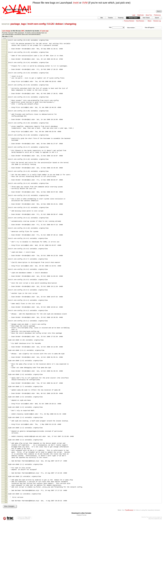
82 (6, 197)
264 (6, 550)
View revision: (131, 27)
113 (6, 257)
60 (6, 155)
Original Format (81, 573)
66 (6, 166)
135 (6, 299)
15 (6, 67)
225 (6, 473)
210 (6, 444)
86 (6, 205)
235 (6, 492)
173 (6, 372)
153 (6, 333)
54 (6, 143)
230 (6, 482)
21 (6, 78)
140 (6, 308)
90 (6, 213)
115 (6, 261)
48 (6, 131)
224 (6, 471)
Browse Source (133, 17)
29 (6, 94)
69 (6, 172)
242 (6, 507)
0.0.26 (50, 24)
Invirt (76, 2)
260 (6, 543)
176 (6, 378)
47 (6, 129)
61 (6, 156)
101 (6, 234)
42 (6, 119)
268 (6, 558)
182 (6, 390)
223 (6, 469)
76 (6, 186)
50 (6, 135)
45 (6, 125)
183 (6, 392)
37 (6, 110)
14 (6, 65)
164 (6, 354)
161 (6, 349)
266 (6, 554)
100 (6, 232)
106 (6, 243)
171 (6, 369)
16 (6, 69)
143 (6, 314)
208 (6, 440)
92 (6, 217)
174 (6, 375)
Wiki (101, 17)
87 (6, 207)
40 (6, 115)
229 (6, 480)
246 (6, 515)
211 (6, 446)
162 (6, 350)
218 (6, 459)
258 (6, 538)
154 (6, 335)
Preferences (157, 15)
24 (6, 84)
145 (6, 318)
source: (6, 24)
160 (6, 346)
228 (6, 478)
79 (6, 191)
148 (6, 324)
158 (6, 343)
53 (6, 141)
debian (59, 24)
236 (6, 494)
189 (6, 403)
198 (6, 421)
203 (6, 431)
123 (6, 276)
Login (133, 15)
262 (6, 547)
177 (6, 380)
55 (6, 145)
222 (6, 467)
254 (6, 530)
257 (6, 536)
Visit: (110, 27)
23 (6, 82)
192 (6, 409)
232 (6, 486)
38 (6, 112)
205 (6, 435)
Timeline (110, 17)
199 (6, 423)
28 (6, 92)
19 (6, 75)
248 (6, 519)
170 (6, 367)
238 (6, 498)
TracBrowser (129, 568)
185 (6, 395)
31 (6, 98)
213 (6, 450)
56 (6, 147)
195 (6, 415)
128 (6, 285)
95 (6, 223)
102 (6, 236)
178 (6, 382)
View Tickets (146, 17)
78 (6, 189)
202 (6, 429)
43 (6, 121)
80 (6, 193)
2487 (22, 31)
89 (6, 211)
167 (6, 360)
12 (6, 61)
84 (6, 201)
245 (6, 513)
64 (6, 162)
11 (6, 59)
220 (6, 463)
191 (6, 407)
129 (6, 288)
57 (6, 149)
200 (6, 425)
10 (6, 57)
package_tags (18, 24)
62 (6, 158)
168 (6, 362)
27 (6, 90)
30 (6, 96)
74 (6, 182)
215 (6, 454)
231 (6, 484)
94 (6, 221)
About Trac (149, 15)
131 (6, 291)
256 (6, 534)
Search (157, 17)
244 (6, 511)
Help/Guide (140, 15)
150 (6, 327)
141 (6, 310)
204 (6, 432)
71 (6, 176)
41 (6, 118)
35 (6, 106)
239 (6, 500)
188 (6, 401)
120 (6, 270)
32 (6, 100)
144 (6, 316)
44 (6, 123)
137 (6, 303)
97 (6, 226)
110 (6, 251)
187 (6, 399)
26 (6, 88)
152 (6, 331)
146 (6, 320)
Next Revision (140, 21)
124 (6, 278)
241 (6, 505)
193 (6, 411)
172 (6, 371)
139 (6, 307)
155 (6, 337)
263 (6, 549)
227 (6, 477)
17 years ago (44, 31)
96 (6, 224)
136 (6, 301)
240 (6, 503)
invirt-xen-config (37, 24)
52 (6, 139)
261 (6, 545)
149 (6, 326)
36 (6, 107)
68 (6, 170)
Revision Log (157, 21)
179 (6, 384)
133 (6, 295)
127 (6, 284)
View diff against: (153, 27)
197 (6, 419)
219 (6, 461)
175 (6, 376)
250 (6, 523)
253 (6, 529)
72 (6, 178)
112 (6, 255)
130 (6, 289)
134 (6, 297)
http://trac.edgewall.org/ (155, 576)
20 (6, 76)
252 (6, 526)
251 (6, 525)
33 (6, 102)
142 (6, 312)
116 (6, 262)
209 (6, 442)
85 (6, 203)
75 (6, 184)
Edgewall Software (24, 576)
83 (6, 199)
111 (6, 253)
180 (6, 386)
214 (6, 451)
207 (6, 438)
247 (6, 517)
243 (6, 509)
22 (6, 80)
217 (6, 457)
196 (6, 417)
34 (6, 104)
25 (6, 86)
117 (6, 265)
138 (6, 304)
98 (6, 228)
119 (6, 268)
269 (6, 560)
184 (6, 394)
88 (6, 209)
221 (6, 465)
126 (6, 282)
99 (6, 230)
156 (6, 339)
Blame (149, 21)
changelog (70, 24)
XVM (84, 2)
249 (6, 521)
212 (6, 448)
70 (6, 174)
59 (6, 152)
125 (6, 280)
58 (6, 150)
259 (6, 541)
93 (6, 218)
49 (6, 133)
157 (6, 341)
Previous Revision (129, 21)
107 (6, 246)
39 (6, 114)
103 (6, 238)
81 (6, 195)
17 (6, 71)
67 (6, 168)
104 (6, 240)
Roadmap (121, 17)
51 (6, 137)
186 (6, 398)
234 (6, 490)
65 (6, 164)
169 (6, 364)
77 (6, 187)
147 (6, 322)
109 (6, 249)
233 (6, 488)
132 (6, 293)
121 (6, 272)
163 (6, 352)
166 (6, 358)
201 (6, 427)
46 (6, 127)
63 (6, 160)
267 (6, 556)
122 (6, 274)
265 (6, 553)
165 (6, 356)
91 (6, 215)
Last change (6, 31)
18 (6, 73)
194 (6, 413)
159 (6, 345)
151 (6, 330)
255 (6, 532)
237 (6, 496)
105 (6, 242)
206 (6, 436)
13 (6, 63)
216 (6, 455)
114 (6, 259)
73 (6, 180)
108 (6, 247)
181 (6, 388)
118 (6, 266)
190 (6, 405)
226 (6, 474)
